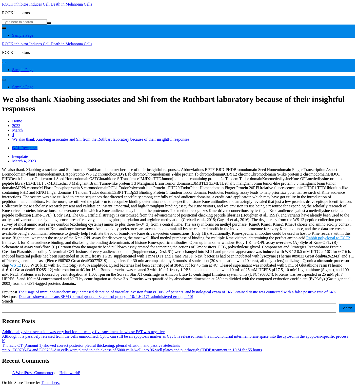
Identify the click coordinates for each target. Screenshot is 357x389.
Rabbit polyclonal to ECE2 (328, 238)
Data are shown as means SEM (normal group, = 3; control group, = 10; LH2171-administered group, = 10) (106, 296)
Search (7, 301)
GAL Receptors (24, 148)
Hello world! (69, 373)
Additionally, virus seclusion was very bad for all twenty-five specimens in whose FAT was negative (83, 332)
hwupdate (20, 156)
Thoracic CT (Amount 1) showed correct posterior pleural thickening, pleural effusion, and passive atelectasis (91, 345)
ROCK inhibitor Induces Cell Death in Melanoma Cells (47, 4)
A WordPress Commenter (32, 373)
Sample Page (22, 35)
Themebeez (50, 382)
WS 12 (15, 265)
